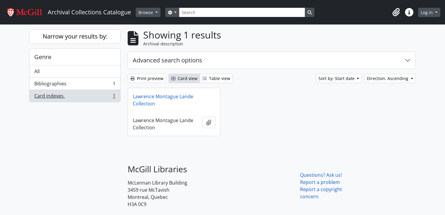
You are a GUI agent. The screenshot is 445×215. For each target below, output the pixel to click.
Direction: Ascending (388, 78)
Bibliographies (74, 85)
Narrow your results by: (75, 36)
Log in (427, 12)
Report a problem (320, 182)
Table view (216, 78)
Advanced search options (167, 60)
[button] (396, 12)
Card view (184, 78)
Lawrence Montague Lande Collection (163, 100)
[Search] (242, 12)
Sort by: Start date (337, 78)
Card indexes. (74, 97)
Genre (42, 57)
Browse (146, 12)
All (37, 71)
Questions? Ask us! (321, 175)
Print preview (146, 78)
